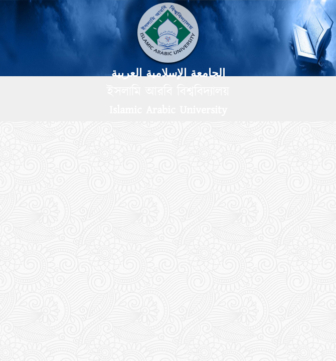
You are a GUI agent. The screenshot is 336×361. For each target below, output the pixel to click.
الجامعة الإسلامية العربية (168, 73)
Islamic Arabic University (168, 110)
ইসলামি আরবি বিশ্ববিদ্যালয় (168, 92)
